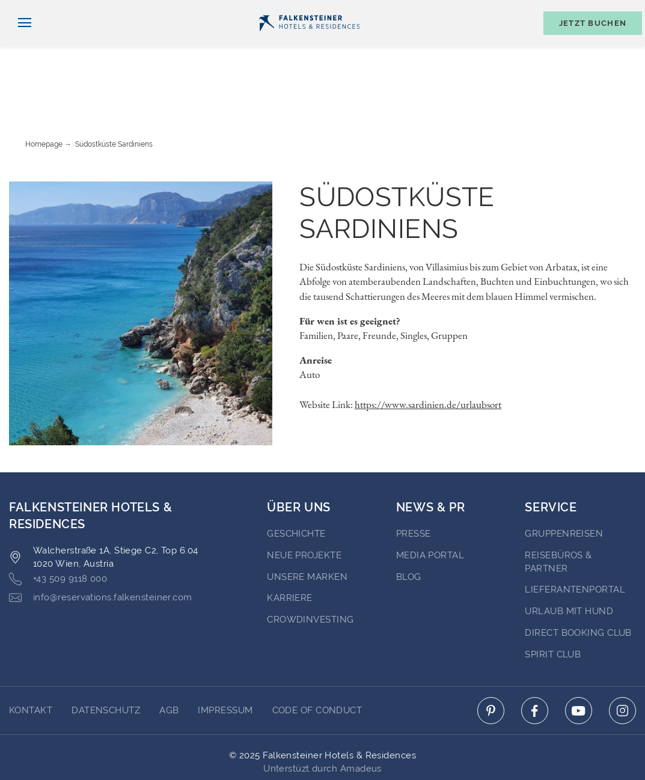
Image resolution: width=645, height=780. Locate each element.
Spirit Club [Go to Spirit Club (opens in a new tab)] (553, 608)
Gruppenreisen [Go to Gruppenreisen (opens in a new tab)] (564, 487)
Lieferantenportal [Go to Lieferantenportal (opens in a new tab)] (575, 543)
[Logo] (309, 43)
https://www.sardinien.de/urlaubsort (428, 358)
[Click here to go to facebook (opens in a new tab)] (534, 664)
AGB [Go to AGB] (169, 664)
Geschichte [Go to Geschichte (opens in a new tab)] (296, 487)
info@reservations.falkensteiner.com (100, 551)
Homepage (44, 98)
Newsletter (426, 10)
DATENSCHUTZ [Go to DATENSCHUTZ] (106, 664)
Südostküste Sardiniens (114, 98)
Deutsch (34, 10)
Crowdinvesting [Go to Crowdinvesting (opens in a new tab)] (310, 573)
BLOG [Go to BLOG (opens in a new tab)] (408, 530)
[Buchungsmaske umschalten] (586, 43)
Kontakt (621, 10)
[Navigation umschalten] (20, 43)
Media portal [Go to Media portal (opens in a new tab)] (430, 509)
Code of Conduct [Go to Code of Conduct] (317, 664)
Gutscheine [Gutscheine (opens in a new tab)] (502, 10)
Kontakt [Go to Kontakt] (30, 664)
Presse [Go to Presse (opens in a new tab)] (413, 487)
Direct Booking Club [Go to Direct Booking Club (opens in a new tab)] (578, 586)
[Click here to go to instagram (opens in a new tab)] (622, 664)
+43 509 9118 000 (58, 532)
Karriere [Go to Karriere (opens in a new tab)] (290, 551)
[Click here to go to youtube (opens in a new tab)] (578, 664)
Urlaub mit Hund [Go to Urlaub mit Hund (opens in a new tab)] (569, 564)
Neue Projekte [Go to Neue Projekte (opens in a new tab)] (304, 509)
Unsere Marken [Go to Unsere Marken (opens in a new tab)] (307, 530)
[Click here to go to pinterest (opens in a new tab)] (490, 664)
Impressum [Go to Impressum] (225, 664)
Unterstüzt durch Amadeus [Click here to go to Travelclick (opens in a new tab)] (322, 722)
